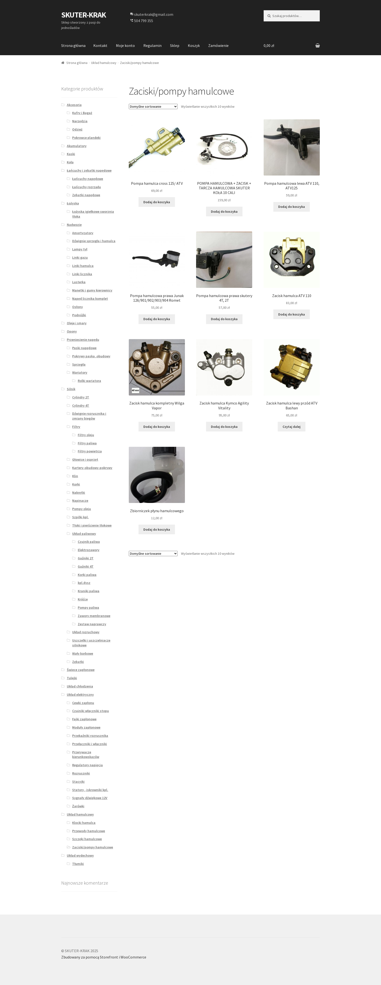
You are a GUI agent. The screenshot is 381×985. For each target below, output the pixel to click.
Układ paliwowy (84, 533)
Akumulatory (77, 146)
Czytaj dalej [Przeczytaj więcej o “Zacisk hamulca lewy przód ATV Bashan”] (292, 426)
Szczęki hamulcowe (87, 839)
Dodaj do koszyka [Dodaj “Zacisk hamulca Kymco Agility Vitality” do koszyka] (224, 426)
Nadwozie (74, 224)
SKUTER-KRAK (83, 15)
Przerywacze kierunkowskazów (85, 754)
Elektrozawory (88, 550)
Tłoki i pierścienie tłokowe (92, 525)
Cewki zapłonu (83, 703)
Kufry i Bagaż (82, 113)
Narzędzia (79, 121)
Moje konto (125, 45)
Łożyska (73, 203)
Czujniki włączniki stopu (90, 711)
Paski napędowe (84, 348)
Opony (72, 331)
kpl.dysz (84, 582)
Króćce (83, 599)
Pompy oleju (81, 509)
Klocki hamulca (83, 822)
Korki (76, 484)
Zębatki (78, 662)
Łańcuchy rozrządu (86, 187)
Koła (70, 162)
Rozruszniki (81, 773)
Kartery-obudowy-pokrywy (92, 468)
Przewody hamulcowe (88, 831)
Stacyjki (78, 781)
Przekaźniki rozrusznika (90, 735)
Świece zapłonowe (81, 670)
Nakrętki (78, 492)
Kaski (71, 154)
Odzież (77, 129)
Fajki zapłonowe (84, 719)
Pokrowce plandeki (86, 137)
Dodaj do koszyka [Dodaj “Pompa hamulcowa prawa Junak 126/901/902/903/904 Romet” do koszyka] (156, 319)
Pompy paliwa (88, 607)
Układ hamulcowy (103, 63)
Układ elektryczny (80, 694)
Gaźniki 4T (86, 566)
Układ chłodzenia (80, 686)
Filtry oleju (86, 435)
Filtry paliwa (87, 443)
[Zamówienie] (153, 106)
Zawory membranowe (94, 616)
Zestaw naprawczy (92, 624)
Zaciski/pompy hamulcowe (92, 847)
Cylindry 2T (80, 397)
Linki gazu (80, 257)
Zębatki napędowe (86, 195)
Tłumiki (78, 864)
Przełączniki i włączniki (89, 744)
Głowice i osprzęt (85, 459)
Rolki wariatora (89, 380)
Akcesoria (74, 105)
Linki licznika (82, 274)
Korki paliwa (87, 574)
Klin (75, 476)
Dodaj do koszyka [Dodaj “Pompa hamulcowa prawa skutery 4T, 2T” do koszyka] (224, 319)
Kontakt (100, 45)
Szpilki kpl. (80, 517)
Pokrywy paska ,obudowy (91, 356)
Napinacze (80, 500)
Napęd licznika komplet (90, 298)
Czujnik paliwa (89, 541)
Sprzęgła (79, 364)
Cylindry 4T (80, 405)
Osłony (77, 307)
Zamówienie (218, 45)
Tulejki (72, 678)
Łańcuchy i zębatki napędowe (89, 170)
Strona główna (73, 45)
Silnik (71, 389)
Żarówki (78, 806)
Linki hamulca (83, 266)
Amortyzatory (82, 233)
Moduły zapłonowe (86, 727)
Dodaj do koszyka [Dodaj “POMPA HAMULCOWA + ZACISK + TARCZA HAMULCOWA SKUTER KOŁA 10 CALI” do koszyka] (224, 211)
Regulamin (152, 45)
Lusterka (79, 282)
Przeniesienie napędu (83, 339)
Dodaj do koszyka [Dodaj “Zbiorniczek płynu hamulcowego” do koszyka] (156, 529)
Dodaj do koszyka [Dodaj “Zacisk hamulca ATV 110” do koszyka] (291, 314)
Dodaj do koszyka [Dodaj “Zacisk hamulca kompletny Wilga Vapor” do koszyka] (156, 426)
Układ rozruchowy (85, 632)
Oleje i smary (77, 323)
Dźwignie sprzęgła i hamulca (93, 241)
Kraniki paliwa (88, 591)
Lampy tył (79, 249)
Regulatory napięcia (87, 765)
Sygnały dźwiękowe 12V (89, 798)
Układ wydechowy (80, 855)
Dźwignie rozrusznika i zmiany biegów (89, 416)
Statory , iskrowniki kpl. (90, 790)
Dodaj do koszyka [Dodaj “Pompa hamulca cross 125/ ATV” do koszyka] (156, 202)
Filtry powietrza (90, 451)
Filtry (76, 426)
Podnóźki (79, 315)
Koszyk (194, 45)
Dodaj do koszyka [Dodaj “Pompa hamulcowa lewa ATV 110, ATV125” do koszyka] (291, 206)
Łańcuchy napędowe (87, 178)
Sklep (174, 45)
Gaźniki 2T (86, 558)
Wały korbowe (82, 653)
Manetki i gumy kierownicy (92, 290)
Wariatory (79, 372)
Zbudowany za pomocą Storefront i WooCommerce (103, 957)
